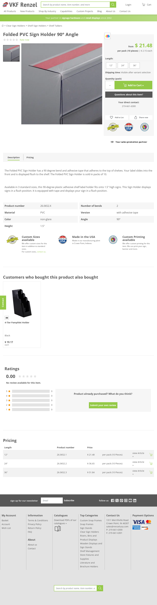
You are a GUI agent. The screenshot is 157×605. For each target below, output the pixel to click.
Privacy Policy (34, 524)
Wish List (6, 528)
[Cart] (146, 4)
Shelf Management (89, 551)
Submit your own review (103, 405)
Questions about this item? (129, 94)
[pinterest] (121, 500)
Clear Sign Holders (89, 531)
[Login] (128, 4)
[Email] (52, 500)
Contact (32, 548)
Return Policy (34, 528)
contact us (41, 251)
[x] (117, 500)
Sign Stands (86, 528)
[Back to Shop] (3, 25)
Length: (109, 58)
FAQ (30, 531)
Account (6, 524)
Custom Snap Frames (91, 520)
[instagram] (126, 500)
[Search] (75, 5)
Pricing (30, 157)
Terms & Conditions (38, 520)
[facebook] (112, 500)
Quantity (113, 78)
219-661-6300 (129, 106)
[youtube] (130, 500)
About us (32, 544)
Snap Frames (86, 524)
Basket (5, 520)
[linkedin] (135, 500)
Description (14, 157)
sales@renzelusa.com (117, 526)
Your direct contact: (128, 102)
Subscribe (69, 500)
